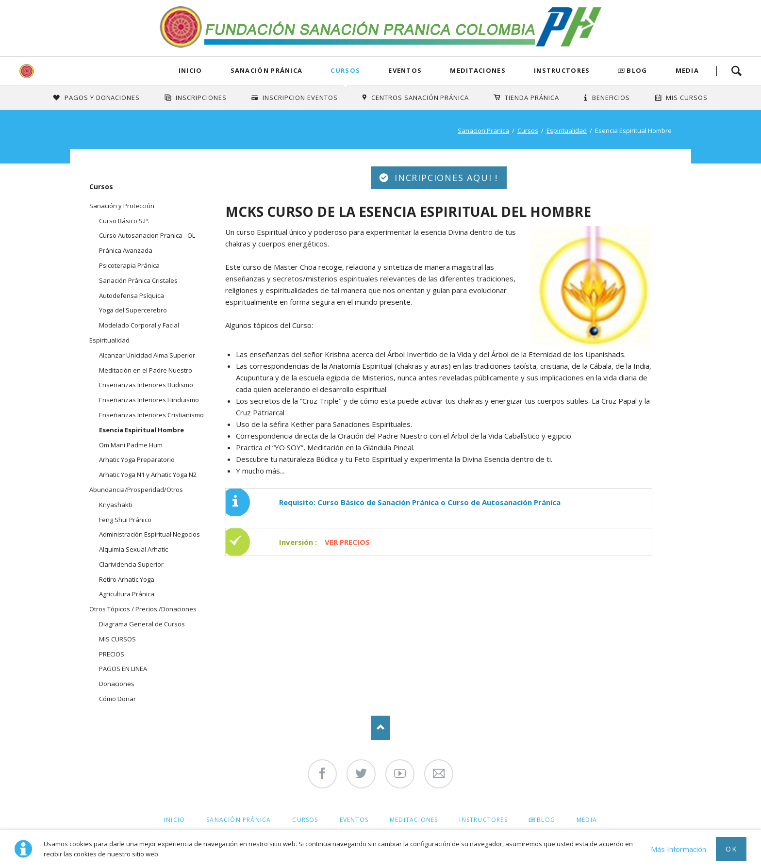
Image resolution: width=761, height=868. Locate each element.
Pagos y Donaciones (102, 97)
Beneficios (611, 97)
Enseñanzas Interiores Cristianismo (151, 414)
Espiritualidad (566, 130)
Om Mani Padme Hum (131, 445)
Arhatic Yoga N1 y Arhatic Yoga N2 (148, 474)
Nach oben (380, 728)
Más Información (678, 849)
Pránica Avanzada (125, 250)
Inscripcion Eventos (300, 97)
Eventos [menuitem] (354, 820)
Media (687, 70)
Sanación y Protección (121, 205)
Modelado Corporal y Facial (139, 325)
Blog (637, 70)
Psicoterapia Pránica (129, 265)
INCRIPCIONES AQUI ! (444, 177)
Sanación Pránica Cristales (138, 280)
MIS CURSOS (117, 639)
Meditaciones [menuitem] (414, 820)
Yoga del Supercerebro (133, 310)
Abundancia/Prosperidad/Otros (136, 489)
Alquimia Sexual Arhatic (133, 549)
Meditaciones (478, 70)
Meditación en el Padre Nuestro (145, 370)
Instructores (562, 70)
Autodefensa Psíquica (131, 295)
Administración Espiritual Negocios (149, 534)
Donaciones (116, 683)
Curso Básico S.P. (124, 220)
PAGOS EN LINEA (123, 668)
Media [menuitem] (587, 820)
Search (736, 71)
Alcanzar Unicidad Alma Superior (147, 355)
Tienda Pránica (532, 97)
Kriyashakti (115, 504)
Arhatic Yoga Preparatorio (137, 459)
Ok (731, 848)
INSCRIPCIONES (201, 97)
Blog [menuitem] (546, 820)
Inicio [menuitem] (174, 820)
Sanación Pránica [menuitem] (238, 820)
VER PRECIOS (347, 542)
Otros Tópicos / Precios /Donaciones (143, 609)
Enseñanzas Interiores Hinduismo (149, 399)
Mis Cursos (687, 97)
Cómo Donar (117, 698)
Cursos (345, 70)
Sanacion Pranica (483, 130)
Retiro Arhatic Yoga (126, 579)
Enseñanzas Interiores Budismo (146, 384)
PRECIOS (111, 654)
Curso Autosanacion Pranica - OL (147, 235)
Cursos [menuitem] (305, 820)
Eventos (405, 70)
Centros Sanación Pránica (420, 97)
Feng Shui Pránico (125, 519)
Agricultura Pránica (126, 594)
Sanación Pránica (267, 70)
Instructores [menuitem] (483, 820)
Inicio (190, 70)
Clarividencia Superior (131, 564)
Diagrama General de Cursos (142, 624)
